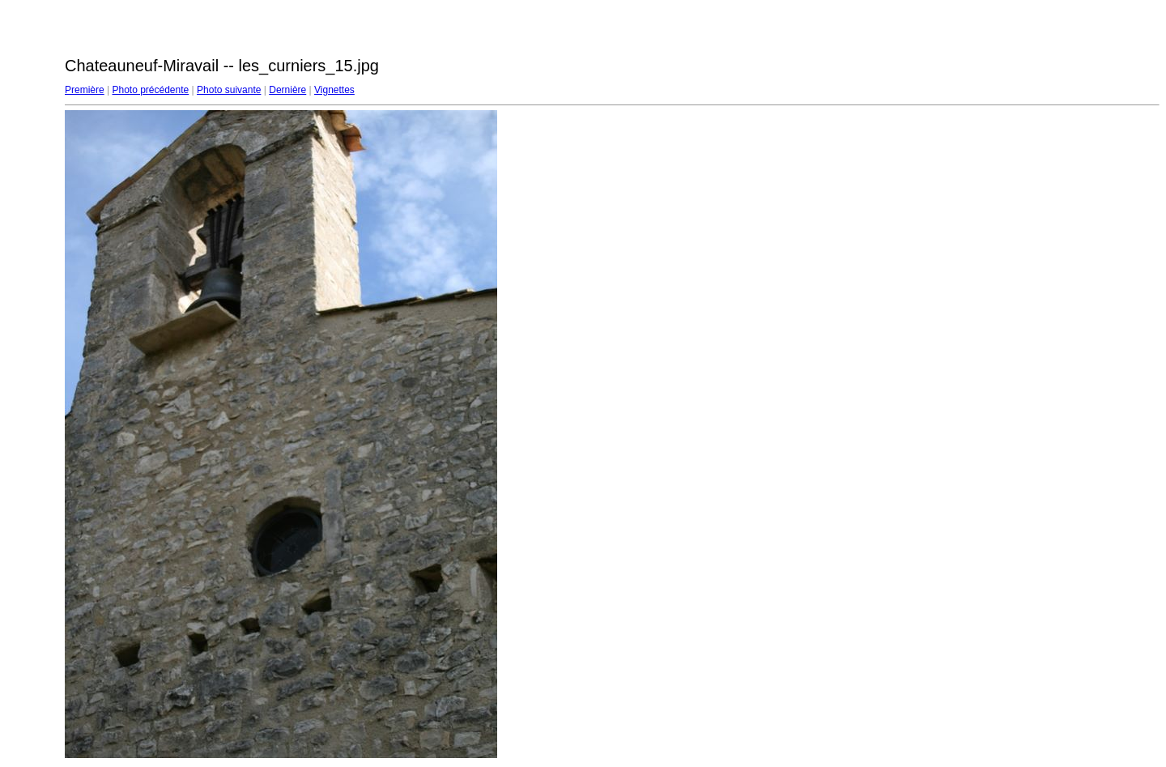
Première (84, 90)
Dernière (287, 90)
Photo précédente (150, 90)
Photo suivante (229, 90)
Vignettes (334, 90)
